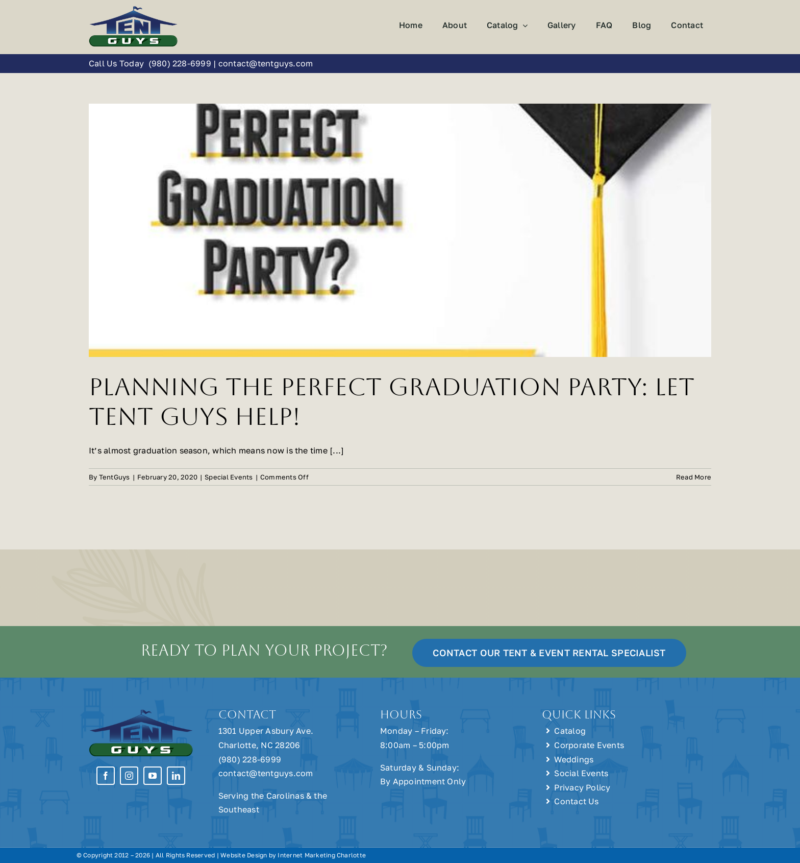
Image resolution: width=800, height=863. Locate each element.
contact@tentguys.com (265, 63)
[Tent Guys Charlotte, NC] (133, 9)
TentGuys (114, 477)
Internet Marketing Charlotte (322, 855)
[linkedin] (176, 775)
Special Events (229, 477)
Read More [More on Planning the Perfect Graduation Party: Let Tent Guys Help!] (693, 477)
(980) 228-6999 (179, 63)
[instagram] (129, 775)
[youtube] (152, 775)
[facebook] (105, 775)
